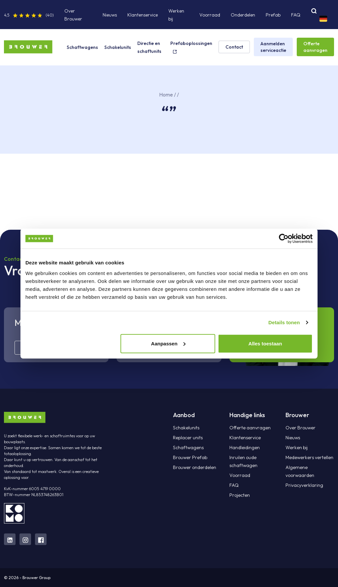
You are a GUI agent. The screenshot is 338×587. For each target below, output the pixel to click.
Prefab (273, 15)
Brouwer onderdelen (194, 467)
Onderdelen (243, 15)
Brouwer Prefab (190, 457)
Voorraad (209, 15)
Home (166, 94)
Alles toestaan (265, 343)
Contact (234, 47)
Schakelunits (117, 47)
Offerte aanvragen (315, 47)
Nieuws (110, 15)
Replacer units (187, 438)
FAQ (295, 15)
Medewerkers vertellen (308, 457)
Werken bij (296, 447)
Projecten (239, 495)
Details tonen (284, 322)
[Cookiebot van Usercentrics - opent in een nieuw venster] (284, 239)
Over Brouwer (300, 428)
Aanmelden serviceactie (273, 47)
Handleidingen (244, 447)
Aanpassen (168, 343)
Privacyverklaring (304, 485)
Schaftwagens (82, 47)
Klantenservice (142, 15)
